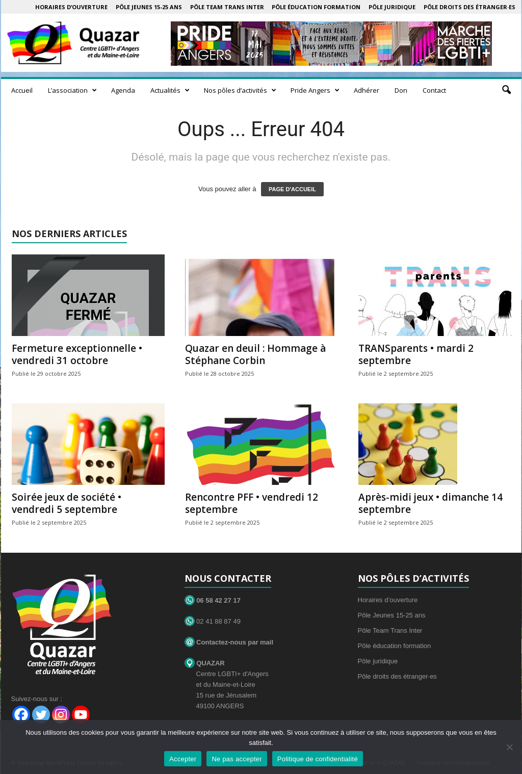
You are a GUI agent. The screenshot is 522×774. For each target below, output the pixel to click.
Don (401, 90)
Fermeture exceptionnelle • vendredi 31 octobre (77, 354)
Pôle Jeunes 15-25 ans (149, 7)
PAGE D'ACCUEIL (292, 189)
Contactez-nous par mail (229, 642)
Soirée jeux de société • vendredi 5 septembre (66, 503)
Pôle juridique (392, 7)
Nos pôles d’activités (240, 90)
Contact (434, 90)
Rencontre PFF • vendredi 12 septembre (251, 503)
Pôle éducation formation (316, 7)
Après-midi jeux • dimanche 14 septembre (430, 503)
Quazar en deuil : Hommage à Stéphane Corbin (255, 354)
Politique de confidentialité (317, 759)
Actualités (170, 90)
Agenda (123, 90)
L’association (72, 90)
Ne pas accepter (237, 759)
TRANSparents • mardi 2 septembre (416, 354)
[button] (506, 90)
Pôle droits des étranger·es (469, 7)
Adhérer (366, 90)
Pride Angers (315, 90)
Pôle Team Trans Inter (227, 7)
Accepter (182, 759)
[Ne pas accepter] (509, 747)
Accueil (22, 90)
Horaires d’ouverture (71, 7)
